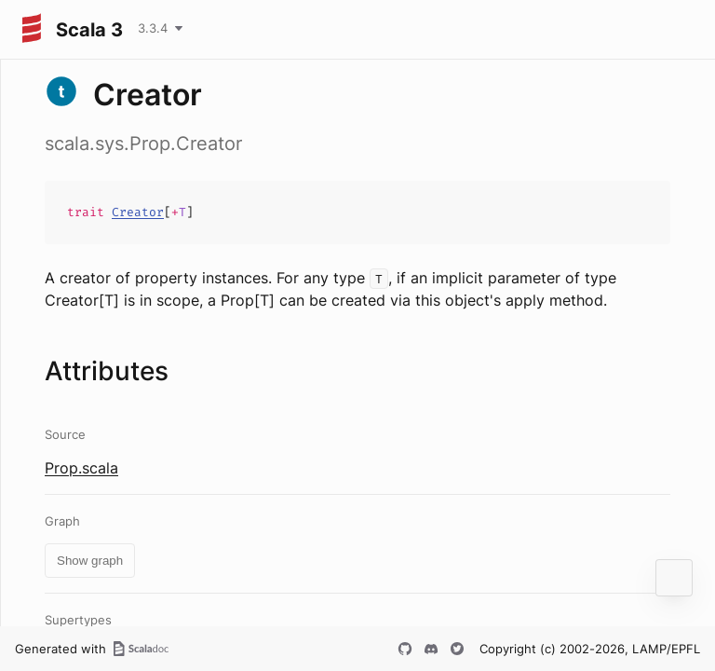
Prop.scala (81, 468)
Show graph (90, 561)
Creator (138, 212)
